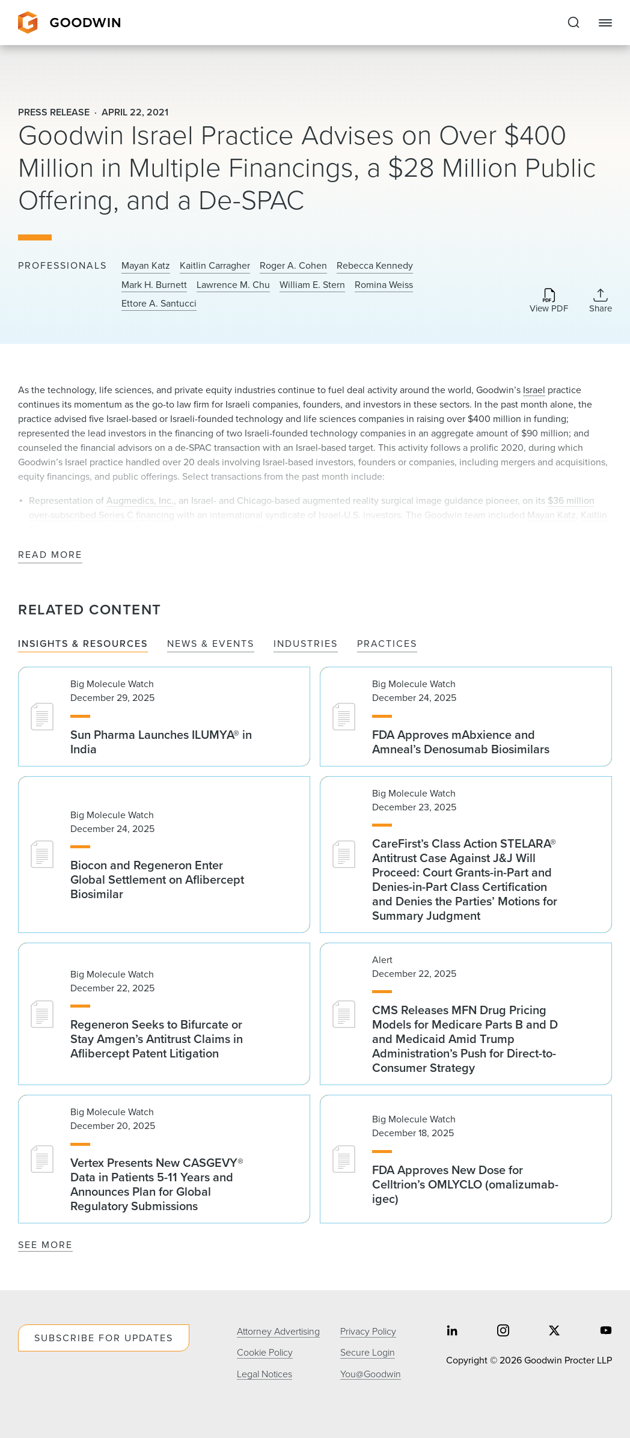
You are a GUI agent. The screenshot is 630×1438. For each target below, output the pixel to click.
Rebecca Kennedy (375, 265)
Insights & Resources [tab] (83, 644)
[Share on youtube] (606, 1331)
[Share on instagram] (503, 1331)
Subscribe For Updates (103, 1338)
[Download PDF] (549, 301)
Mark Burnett (261, 529)
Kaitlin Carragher (215, 265)
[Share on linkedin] (452, 1331)
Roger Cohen (102, 529)
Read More (50, 555)
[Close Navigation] (605, 22)
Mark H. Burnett (154, 285)
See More (45, 1245)
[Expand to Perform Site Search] (573, 23)
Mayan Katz (145, 265)
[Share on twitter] (554, 1331)
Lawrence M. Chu (233, 285)
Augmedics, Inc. (140, 500)
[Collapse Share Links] (600, 300)
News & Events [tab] (210, 644)
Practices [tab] (387, 644)
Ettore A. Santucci (159, 303)
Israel (534, 390)
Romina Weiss (384, 285)
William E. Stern (312, 285)
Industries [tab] (306, 644)
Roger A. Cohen (293, 265)
